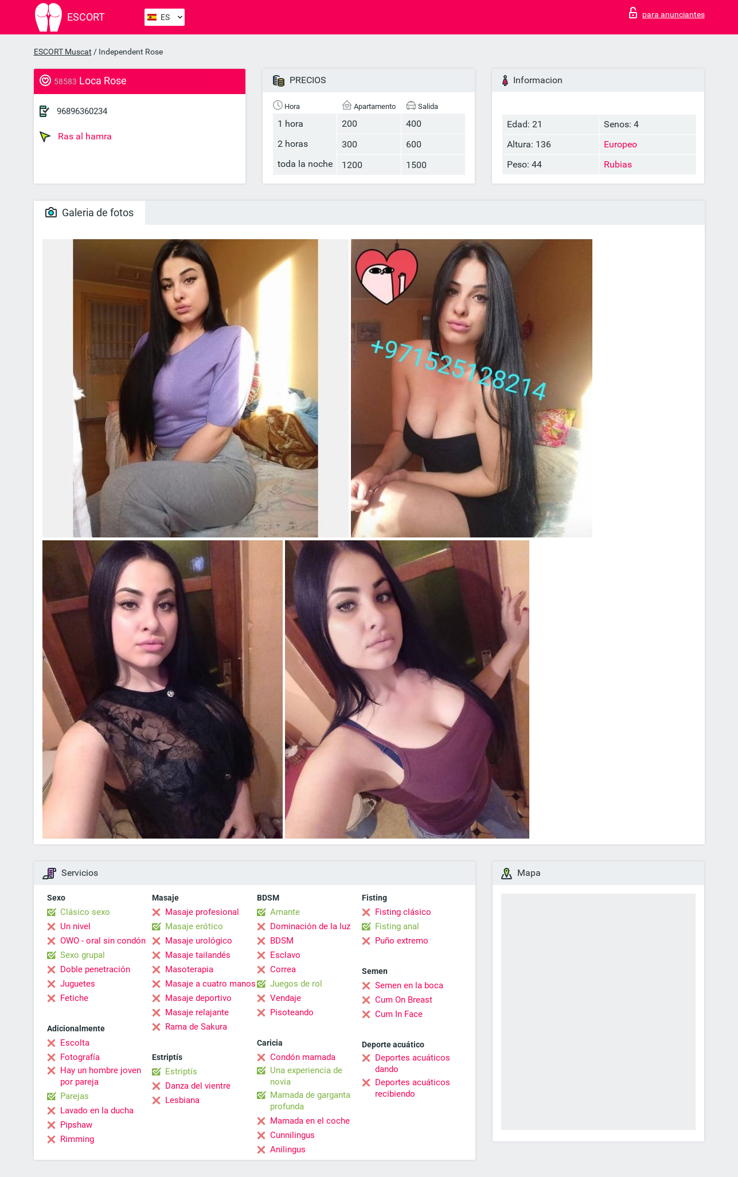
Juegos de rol (296, 984)
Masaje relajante (197, 1012)
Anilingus (288, 1149)
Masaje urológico (198, 941)
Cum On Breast (403, 1000)
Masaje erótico (194, 926)
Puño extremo (401, 941)
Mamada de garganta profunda (310, 1101)
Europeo (620, 144)
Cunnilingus (292, 1135)
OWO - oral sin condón (103, 941)
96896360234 (82, 111)
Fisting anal (397, 926)
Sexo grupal (82, 955)
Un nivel (75, 926)
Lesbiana (182, 1100)
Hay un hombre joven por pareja (100, 1076)
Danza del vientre (198, 1086)
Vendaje (285, 998)
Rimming (77, 1139)
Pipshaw (76, 1125)
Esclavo (285, 955)
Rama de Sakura (196, 1027)
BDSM (282, 941)
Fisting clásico (403, 912)
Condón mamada (302, 1057)
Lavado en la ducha (97, 1110)
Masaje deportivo (198, 998)
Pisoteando (292, 1012)
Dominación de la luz (310, 926)
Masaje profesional (202, 912)
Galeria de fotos (89, 212)
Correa (283, 969)
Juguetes (77, 984)
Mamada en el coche (310, 1121)
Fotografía (80, 1057)
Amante (285, 912)
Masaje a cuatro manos (210, 984)
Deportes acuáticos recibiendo (412, 1088)
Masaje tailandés (198, 955)
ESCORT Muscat (63, 51)
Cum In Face (399, 1014)
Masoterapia (189, 969)
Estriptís (181, 1071)
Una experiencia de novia (306, 1076)
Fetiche (74, 998)
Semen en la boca (409, 985)
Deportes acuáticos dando (412, 1063)
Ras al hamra (76, 136)
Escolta (74, 1043)
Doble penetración (95, 969)
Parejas (74, 1096)
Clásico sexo (85, 912)
